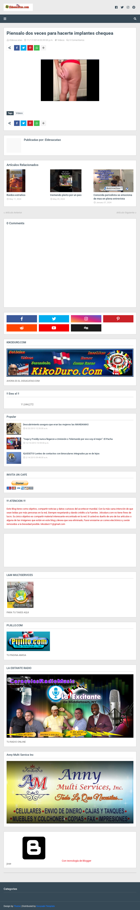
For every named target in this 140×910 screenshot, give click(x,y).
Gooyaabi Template (45, 905)
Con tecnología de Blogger (49, 860)
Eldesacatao (15, 40)
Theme (17, 905)
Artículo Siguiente (125, 211)
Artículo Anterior (13, 211)
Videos (61, 40)
